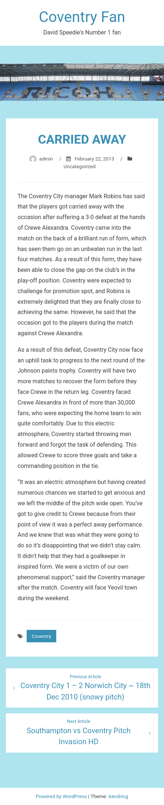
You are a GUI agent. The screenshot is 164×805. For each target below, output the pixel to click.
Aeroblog (118, 796)
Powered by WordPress (62, 796)
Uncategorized (79, 166)
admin (46, 159)
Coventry (41, 636)
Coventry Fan (82, 17)
